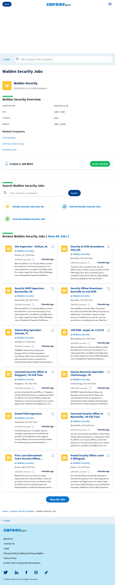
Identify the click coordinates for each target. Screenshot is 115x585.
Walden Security (25, 251)
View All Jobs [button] (57, 499)
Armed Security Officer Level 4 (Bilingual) (87, 457)
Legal (6, 548)
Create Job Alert (100, 163)
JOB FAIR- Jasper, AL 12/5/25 (87, 330)
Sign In (7, 4)
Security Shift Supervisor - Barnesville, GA (30, 290)
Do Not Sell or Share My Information (22, 562)
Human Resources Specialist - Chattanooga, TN (88, 373)
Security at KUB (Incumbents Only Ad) (87, 248)
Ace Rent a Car (9, 149)
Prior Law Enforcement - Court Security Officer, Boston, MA (29, 457)
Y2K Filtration (9, 137)
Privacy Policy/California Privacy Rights (23, 553)
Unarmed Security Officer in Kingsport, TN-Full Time (31, 373)
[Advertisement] (57, 30)
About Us (8, 538)
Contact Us (9, 543)
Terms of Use (10, 558)
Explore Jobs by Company (22, 511)
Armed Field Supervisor (28, 413)
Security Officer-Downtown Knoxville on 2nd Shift (86, 290)
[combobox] (33, 193)
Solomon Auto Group (13, 143)
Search (74, 193)
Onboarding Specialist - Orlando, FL (28, 331)
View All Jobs (57, 236)
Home (5, 511)
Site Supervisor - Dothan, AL (31, 246)
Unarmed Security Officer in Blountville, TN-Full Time (87, 415)
